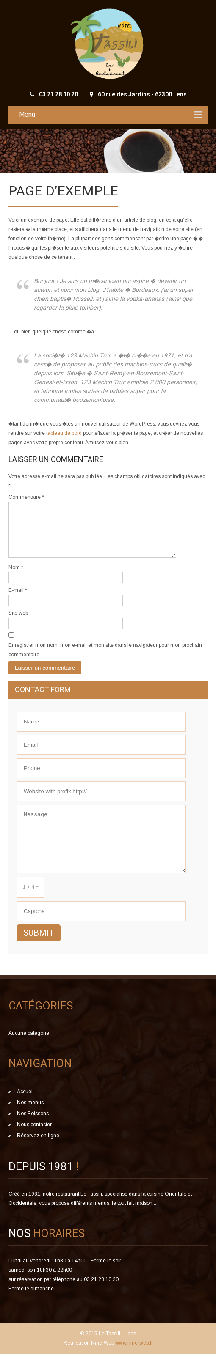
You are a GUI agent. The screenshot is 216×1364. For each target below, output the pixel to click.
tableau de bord (64, 433)
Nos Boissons (33, 1124)
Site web (18, 623)
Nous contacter (34, 1135)
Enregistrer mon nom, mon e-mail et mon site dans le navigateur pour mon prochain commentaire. (105, 660)
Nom (15, 577)
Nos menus (30, 1113)
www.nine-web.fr (133, 1353)
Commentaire (26, 497)
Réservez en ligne (38, 1146)
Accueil (25, 1102)
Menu (27, 114)
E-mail (17, 600)
